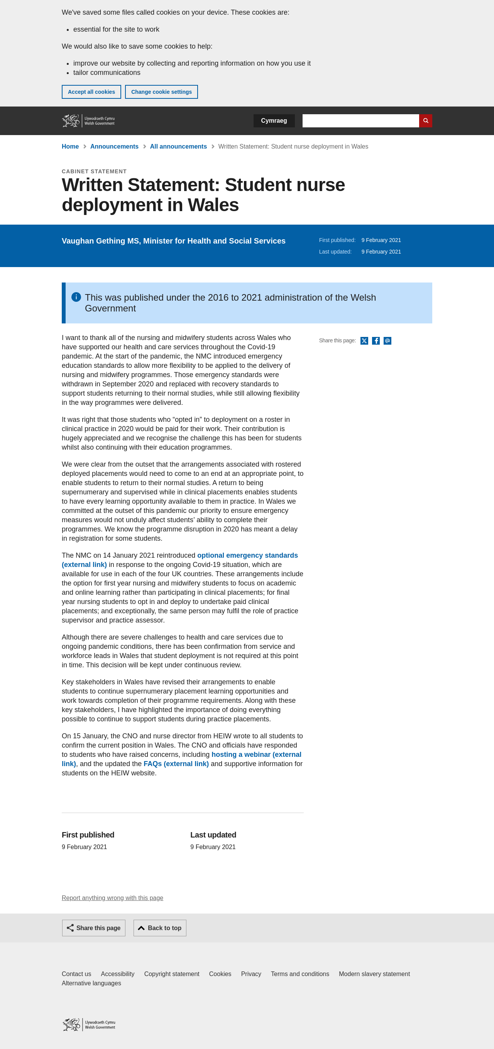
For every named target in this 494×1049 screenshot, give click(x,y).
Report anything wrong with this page (112, 898)
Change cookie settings (161, 92)
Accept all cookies (91, 92)
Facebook (376, 341)
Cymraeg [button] (274, 120)
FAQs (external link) (176, 764)
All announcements (178, 146)
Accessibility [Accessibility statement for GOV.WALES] (117, 974)
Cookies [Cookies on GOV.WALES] (220, 974)
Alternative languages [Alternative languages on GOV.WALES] (91, 983)
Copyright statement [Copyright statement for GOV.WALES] (172, 974)
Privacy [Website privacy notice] (251, 974)
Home (70, 146)
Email (387, 341)
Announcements (114, 146)
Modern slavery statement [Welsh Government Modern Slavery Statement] (374, 974)
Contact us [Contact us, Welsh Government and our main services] (76, 974)
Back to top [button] (164, 928)
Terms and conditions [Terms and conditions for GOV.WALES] (300, 974)
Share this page (98, 928)
